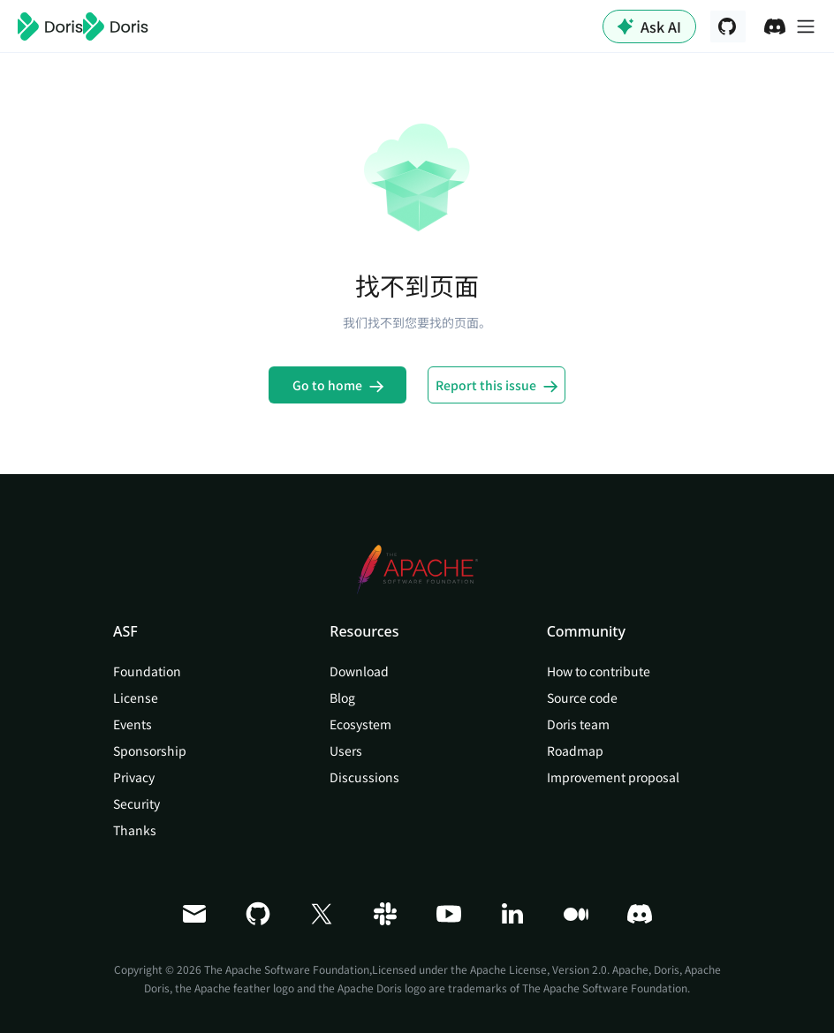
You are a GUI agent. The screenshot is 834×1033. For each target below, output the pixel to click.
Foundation (147, 671)
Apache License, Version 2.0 (538, 968)
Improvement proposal (613, 777)
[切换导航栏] (805, 26)
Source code (582, 697)
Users (346, 750)
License (135, 697)
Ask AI (649, 26)
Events (132, 724)
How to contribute (598, 671)
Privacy (134, 777)
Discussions (364, 777)
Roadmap (575, 750)
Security (136, 803)
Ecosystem (360, 724)
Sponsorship (149, 750)
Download (359, 671)
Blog (342, 697)
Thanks (134, 830)
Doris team (578, 724)
